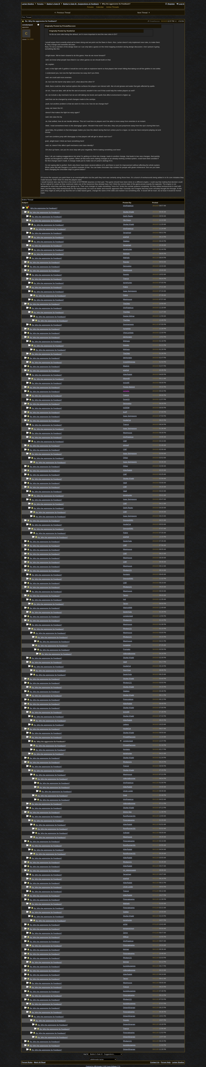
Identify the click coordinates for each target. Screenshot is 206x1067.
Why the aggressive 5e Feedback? (43, 208)
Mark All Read (39, 1062)
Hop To (86, 1054)
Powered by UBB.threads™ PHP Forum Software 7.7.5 (103, 1066)
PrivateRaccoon (154, 21)
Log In (180, 4)
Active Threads (112, 7)
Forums (40, 4)
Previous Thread (62, 13)
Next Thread (143, 13)
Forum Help (166, 1062)
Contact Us (154, 1062)
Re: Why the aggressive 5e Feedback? (41, 21)
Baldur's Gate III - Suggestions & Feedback (81, 4)
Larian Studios (28, 4)
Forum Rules (27, 1062)
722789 (181, 21)
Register (170, 4)
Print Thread (26, 17)
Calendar (100, 7)
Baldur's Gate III (53, 4)
